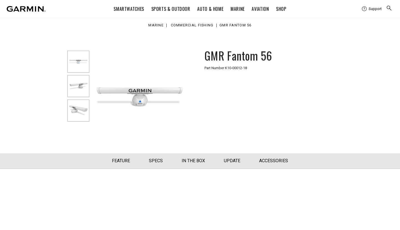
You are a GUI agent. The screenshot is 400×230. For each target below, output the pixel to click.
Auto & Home (210, 9)
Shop (281, 9)
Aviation (260, 9)
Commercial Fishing (192, 25)
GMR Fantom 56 (235, 25)
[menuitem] (372, 9)
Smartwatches (129, 9)
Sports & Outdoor (170, 9)
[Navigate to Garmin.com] (26, 9)
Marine (238, 9)
